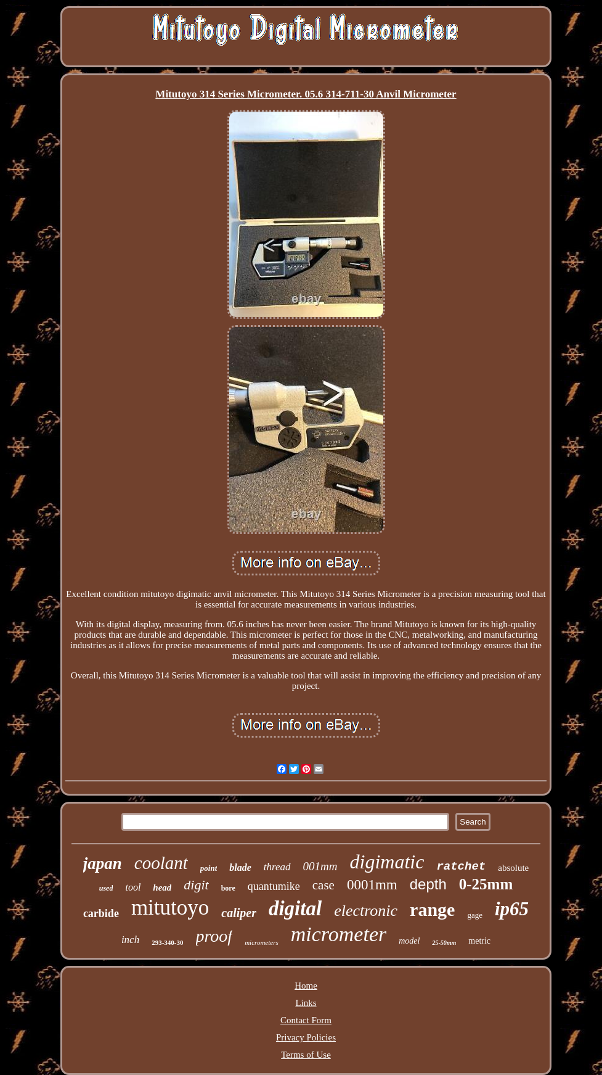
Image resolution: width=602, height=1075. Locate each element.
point (208, 868)
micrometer (338, 934)
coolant (161, 863)
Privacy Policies (306, 1037)
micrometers (262, 942)
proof (214, 935)
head (162, 887)
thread (277, 867)
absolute (513, 868)
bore (228, 888)
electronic (365, 911)
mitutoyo (170, 908)
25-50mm (444, 942)
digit (196, 884)
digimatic (387, 862)
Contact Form (306, 1020)
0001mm (372, 884)
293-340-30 (167, 942)
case (323, 885)
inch (130, 939)
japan (102, 863)
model (409, 940)
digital (295, 908)
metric (479, 940)
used (106, 888)
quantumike (274, 886)
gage (474, 915)
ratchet (461, 866)
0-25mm (486, 884)
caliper (238, 913)
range (432, 909)
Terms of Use (306, 1055)
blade (240, 867)
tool (132, 887)
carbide (101, 913)
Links (305, 1003)
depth (428, 884)
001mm (320, 866)
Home (306, 986)
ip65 (512, 909)
